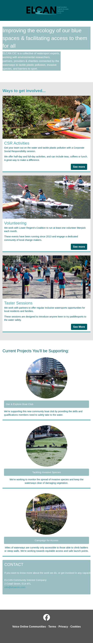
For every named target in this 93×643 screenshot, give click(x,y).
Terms (52, 626)
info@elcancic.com (14, 587)
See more (79, 166)
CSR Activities (16, 143)
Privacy (63, 626)
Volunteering (15, 223)
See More (79, 326)
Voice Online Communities (29, 626)
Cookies (75, 626)
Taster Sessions (18, 303)
